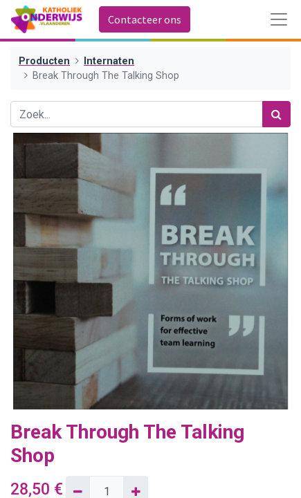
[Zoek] (276, 114)
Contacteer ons (144, 19)
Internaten (109, 61)
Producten (44, 61)
